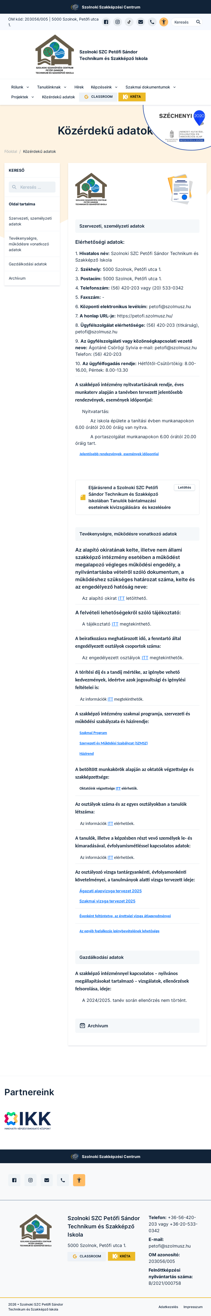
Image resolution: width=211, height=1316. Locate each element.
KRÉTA (132, 96)
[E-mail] (47, 1180)
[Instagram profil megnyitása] (117, 22)
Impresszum (193, 1307)
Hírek (79, 87)
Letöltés (184, 487)
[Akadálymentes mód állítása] (79, 1180)
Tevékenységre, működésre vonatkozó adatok (29, 244)
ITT (121, 598)
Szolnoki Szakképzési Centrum (111, 7)
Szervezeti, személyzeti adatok (30, 221)
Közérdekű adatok (58, 96)
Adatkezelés (168, 1307)
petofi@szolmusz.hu (170, 1246)
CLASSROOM (98, 96)
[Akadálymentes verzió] (163, 22)
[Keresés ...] (187, 22)
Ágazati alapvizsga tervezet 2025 (110, 890)
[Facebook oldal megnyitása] (106, 22)
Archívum (17, 278)
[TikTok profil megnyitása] (129, 22)
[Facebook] (14, 1180)
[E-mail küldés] (140, 22)
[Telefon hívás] (152, 22)
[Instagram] (30, 1180)
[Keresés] (32, 187)
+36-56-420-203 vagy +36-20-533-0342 (173, 1224)
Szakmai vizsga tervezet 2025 (107, 901)
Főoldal (10, 151)
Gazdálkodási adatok (28, 264)
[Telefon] (63, 1180)
